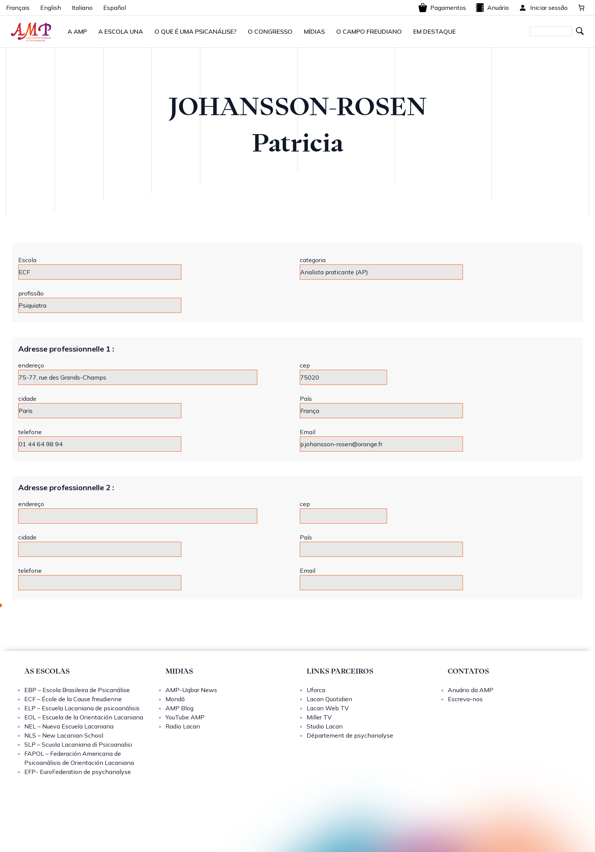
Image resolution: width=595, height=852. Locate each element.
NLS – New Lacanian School (63, 735)
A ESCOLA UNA (120, 31)
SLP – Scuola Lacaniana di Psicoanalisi (78, 744)
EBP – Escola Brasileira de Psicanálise (77, 690)
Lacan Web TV (328, 708)
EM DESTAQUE (434, 31)
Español (114, 7)
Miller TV (319, 717)
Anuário (492, 7)
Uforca (316, 690)
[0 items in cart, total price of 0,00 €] (581, 7)
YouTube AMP (185, 717)
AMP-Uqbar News (191, 690)
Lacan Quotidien (329, 699)
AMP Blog (179, 708)
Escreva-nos (465, 699)
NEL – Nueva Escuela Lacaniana (68, 726)
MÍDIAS (314, 31)
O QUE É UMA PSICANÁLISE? (195, 31)
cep (305, 365)
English (50, 7)
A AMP (77, 31)
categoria (313, 260)
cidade (27, 398)
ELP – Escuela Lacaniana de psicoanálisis (82, 708)
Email (307, 432)
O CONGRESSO (270, 31)
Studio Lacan (325, 726)
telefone (30, 432)
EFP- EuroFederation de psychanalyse (77, 771)
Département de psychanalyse (350, 735)
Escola (27, 260)
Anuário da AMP (470, 690)
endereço (31, 365)
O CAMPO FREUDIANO (369, 31)
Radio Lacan (182, 726)
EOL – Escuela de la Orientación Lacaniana (83, 717)
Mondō (175, 699)
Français (18, 7)
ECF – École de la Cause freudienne (73, 699)
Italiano (82, 7)
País (306, 398)
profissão (31, 293)
